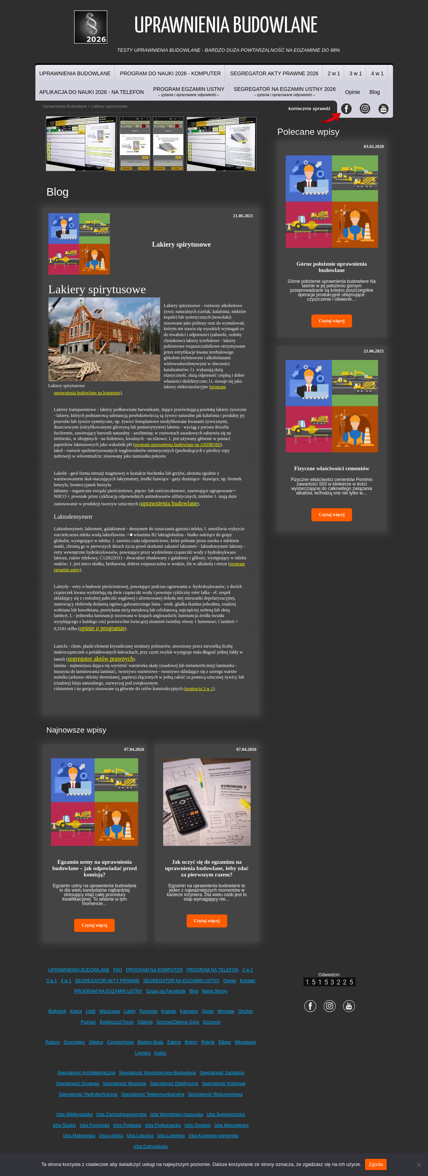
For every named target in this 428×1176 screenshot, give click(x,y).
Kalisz (161, 1053)
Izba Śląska (64, 1125)
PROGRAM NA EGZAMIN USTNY (108, 991)
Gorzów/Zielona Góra (177, 1022)
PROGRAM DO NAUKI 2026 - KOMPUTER (170, 73)
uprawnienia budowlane (168, 503)
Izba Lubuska (140, 1135)
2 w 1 (334, 73)
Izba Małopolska (79, 1135)
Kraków (168, 1011)
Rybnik (208, 1042)
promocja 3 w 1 (199, 688)
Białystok (57, 1011)
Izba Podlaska (127, 1125)
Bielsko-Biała (150, 1042)
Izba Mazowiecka (231, 1125)
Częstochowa (120, 1042)
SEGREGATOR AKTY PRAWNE (107, 980)
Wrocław (225, 1011)
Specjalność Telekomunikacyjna (152, 1094)
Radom (52, 1042)
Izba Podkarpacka (163, 1125)
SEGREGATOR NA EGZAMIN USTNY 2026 (284, 91)
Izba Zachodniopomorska (121, 1114)
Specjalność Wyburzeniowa (215, 1094)
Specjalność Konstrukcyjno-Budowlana (157, 1072)
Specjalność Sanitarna (222, 1072)
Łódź (90, 1011)
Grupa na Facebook (166, 991)
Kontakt (247, 980)
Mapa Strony (214, 991)
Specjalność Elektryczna (174, 1083)
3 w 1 (355, 73)
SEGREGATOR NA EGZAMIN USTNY (181, 980)
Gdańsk (145, 1022)
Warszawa (109, 1011)
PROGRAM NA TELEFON (213, 970)
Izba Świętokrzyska (226, 1114)
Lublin (130, 1011)
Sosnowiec (74, 1042)
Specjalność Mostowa (124, 1083)
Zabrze (174, 1042)
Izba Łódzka (111, 1135)
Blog (375, 92)
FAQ (117, 970)
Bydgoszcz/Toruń (116, 1022)
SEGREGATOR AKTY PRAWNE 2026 (274, 73)
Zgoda (376, 1164)
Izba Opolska (197, 1125)
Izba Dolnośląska (151, 1146)
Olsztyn (245, 1011)
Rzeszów (148, 1011)
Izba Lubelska (171, 1135)
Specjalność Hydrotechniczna (88, 1094)
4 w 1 (377, 73)
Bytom (191, 1042)
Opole (207, 1011)
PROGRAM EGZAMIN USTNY (188, 91)
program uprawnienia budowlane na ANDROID (177, 444)
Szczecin (212, 1022)
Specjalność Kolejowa (223, 1083)
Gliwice (96, 1042)
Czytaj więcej (94, 925)
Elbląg (225, 1042)
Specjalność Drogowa (77, 1083)
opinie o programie (102, 628)
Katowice (189, 1011)
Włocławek (245, 1042)
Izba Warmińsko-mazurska (176, 1114)
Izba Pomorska (95, 1125)
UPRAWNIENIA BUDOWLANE (75, 73)
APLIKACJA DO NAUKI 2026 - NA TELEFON (91, 92)
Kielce (76, 1011)
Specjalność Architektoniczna (86, 1072)
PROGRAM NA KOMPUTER (154, 970)
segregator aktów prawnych (101, 658)
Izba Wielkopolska (75, 1114)
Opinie (352, 92)
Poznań (88, 1022)
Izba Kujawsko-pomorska (213, 1135)
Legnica (142, 1053)
